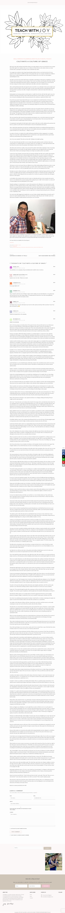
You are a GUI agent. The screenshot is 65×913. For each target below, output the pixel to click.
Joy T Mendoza (14, 246)
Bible (15, 58)
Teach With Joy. (25, 911)
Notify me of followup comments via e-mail (19, 828)
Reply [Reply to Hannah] (54, 290)
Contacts (31, 897)
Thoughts (48, 58)
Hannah (15, 290)
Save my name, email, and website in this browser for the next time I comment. (20, 809)
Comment (11, 812)
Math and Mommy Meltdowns (47, 255)
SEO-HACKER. (33, 911)
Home (31, 894)
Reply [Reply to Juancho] (54, 282)
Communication (21, 58)
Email (34, 795)
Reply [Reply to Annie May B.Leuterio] (54, 274)
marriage (28, 58)
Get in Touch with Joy (32, 2)
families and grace (17, 247)
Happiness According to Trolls (18, 255)
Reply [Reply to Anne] (54, 301)
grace (32, 247)
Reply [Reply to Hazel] (54, 266)
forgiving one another (26, 247)
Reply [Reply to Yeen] (54, 310)
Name (11, 795)
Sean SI (49, 911)
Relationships (42, 58)
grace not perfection (38, 247)
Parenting (34, 58)
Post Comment (16, 831)
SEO (28, 911)
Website (11, 801)
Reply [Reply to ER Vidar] (54, 318)
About (31, 895)
